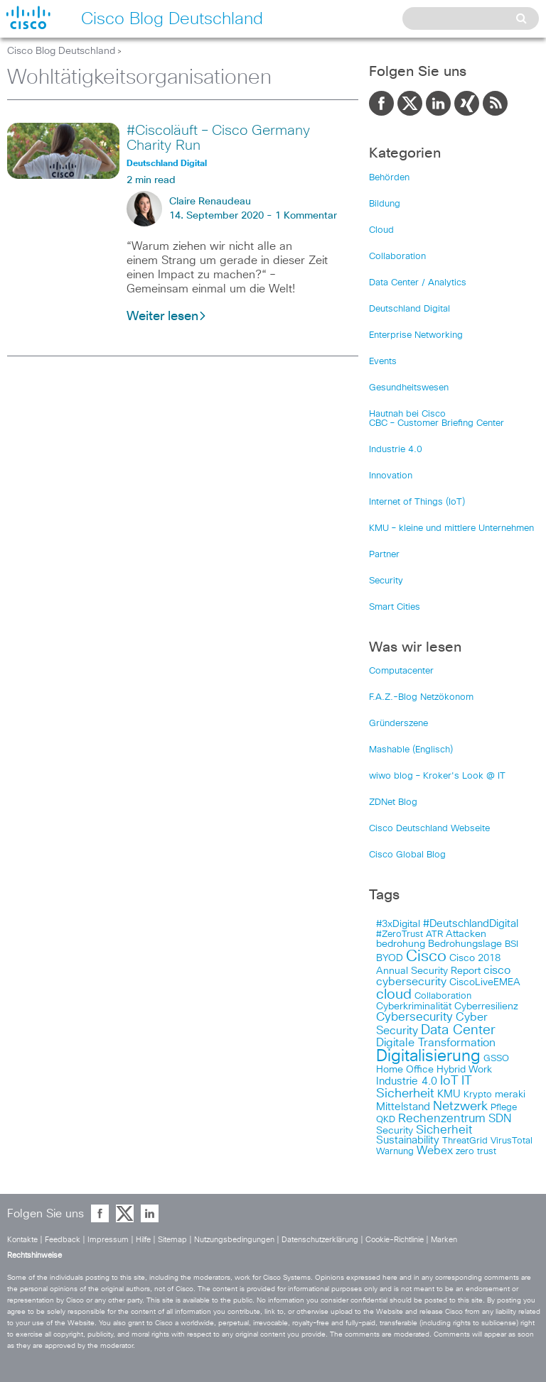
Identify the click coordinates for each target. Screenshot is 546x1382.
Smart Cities (394, 607)
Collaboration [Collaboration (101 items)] (442, 996)
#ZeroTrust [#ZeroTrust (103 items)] (399, 934)
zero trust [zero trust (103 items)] (476, 1151)
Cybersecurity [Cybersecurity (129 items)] (414, 1017)
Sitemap (172, 1240)
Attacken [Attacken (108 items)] (466, 934)
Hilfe (143, 1240)
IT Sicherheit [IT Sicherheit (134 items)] (424, 1087)
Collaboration (397, 256)
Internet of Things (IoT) (417, 502)
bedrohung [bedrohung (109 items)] (400, 944)
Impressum (108, 1240)
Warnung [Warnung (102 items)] (395, 1151)
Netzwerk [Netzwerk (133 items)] (460, 1106)
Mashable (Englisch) (411, 750)
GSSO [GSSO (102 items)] (496, 1058)
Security (386, 581)
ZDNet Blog (393, 802)
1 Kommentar (306, 216)
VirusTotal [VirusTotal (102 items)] (511, 1141)
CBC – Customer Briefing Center (436, 423)
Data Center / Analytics (417, 282)
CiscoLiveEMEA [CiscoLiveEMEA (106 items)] (484, 982)
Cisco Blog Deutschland (61, 51)
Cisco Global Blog (407, 855)
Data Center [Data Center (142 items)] (458, 1030)
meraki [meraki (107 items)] (510, 1094)
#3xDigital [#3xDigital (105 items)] (398, 924)
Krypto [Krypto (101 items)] (478, 1094)
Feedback (62, 1240)
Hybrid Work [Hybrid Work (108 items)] (464, 1070)
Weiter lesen (167, 316)
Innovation (390, 476)
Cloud (381, 230)
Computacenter (401, 671)
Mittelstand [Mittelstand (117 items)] (403, 1107)
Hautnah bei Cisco (407, 414)
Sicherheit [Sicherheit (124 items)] (444, 1130)
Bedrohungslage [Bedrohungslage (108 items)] (465, 944)
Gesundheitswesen (409, 388)
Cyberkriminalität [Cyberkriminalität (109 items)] (413, 1006)
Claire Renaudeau (210, 202)
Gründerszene (398, 723)
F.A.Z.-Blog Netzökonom (421, 697)
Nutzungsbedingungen (234, 1240)
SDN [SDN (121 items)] (499, 1118)
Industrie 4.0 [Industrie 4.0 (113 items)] (406, 1081)
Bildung (384, 204)
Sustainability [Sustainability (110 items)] (407, 1141)
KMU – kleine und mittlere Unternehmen (451, 528)
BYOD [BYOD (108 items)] (389, 958)
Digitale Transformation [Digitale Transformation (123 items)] (436, 1042)
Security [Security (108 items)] (394, 1131)
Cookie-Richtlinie (394, 1240)
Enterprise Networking (416, 335)
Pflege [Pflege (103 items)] (504, 1107)
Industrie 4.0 (395, 449)
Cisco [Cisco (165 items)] (426, 957)
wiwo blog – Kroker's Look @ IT (437, 776)
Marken (444, 1240)
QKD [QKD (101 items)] (385, 1119)
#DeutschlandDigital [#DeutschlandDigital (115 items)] (470, 923)
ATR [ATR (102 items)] (434, 934)
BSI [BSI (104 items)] (511, 944)
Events (383, 361)
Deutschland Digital (409, 309)
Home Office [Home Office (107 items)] (405, 1070)
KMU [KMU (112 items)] (449, 1094)
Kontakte (22, 1240)
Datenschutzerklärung (320, 1240)
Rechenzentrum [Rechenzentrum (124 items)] (442, 1118)
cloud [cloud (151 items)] (394, 994)
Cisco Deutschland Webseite (429, 828)
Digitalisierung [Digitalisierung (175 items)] (428, 1056)
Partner (384, 554)
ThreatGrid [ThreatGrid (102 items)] (465, 1141)
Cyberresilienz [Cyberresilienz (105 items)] (486, 1006)
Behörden (389, 177)
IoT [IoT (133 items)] (449, 1081)
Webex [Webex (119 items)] (435, 1151)
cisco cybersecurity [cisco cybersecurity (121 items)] (443, 976)
